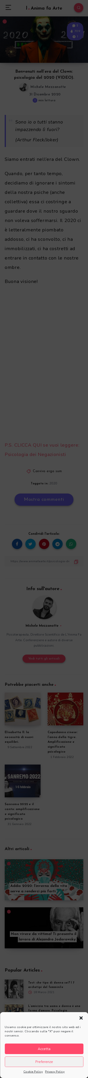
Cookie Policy (33, 1072)
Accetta (44, 1049)
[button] (81, 1018)
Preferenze (44, 1061)
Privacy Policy (55, 1072)
